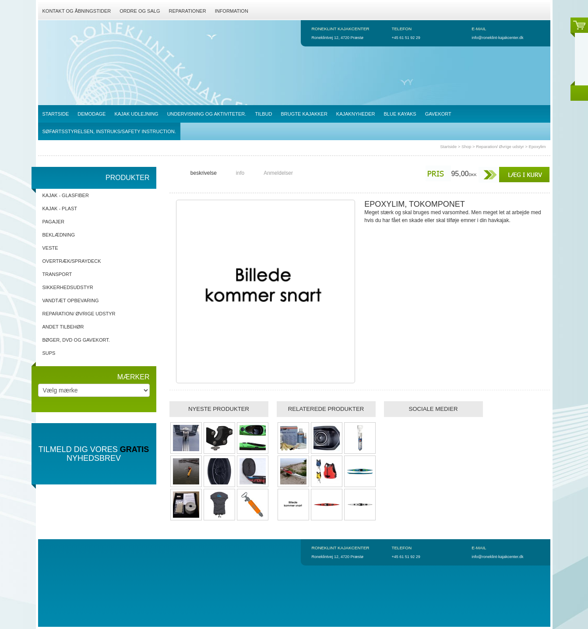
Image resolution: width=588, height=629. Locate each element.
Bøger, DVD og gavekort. (76, 340)
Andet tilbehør (63, 326)
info (240, 173)
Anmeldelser (278, 173)
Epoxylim (537, 146)
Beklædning (58, 234)
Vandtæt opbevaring (70, 300)
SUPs (49, 353)
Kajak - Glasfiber (65, 195)
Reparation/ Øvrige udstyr (500, 146)
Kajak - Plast (59, 208)
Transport (57, 274)
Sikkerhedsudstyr (67, 287)
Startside (448, 146)
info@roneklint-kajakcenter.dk (497, 37)
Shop (466, 146)
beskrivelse (203, 173)
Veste (50, 248)
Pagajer (53, 221)
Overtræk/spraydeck (71, 261)
